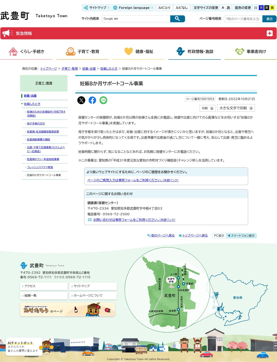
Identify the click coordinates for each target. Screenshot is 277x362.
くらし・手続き (32, 51)
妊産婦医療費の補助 (38, 139)
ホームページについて (88, 295)
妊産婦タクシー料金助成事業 (43, 159)
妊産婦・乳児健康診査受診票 (43, 131)
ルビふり (164, 7)
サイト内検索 (90, 18)
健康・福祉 (144, 51)
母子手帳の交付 (36, 123)
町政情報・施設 (200, 51)
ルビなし (182, 7)
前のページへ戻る (163, 235)
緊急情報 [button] (24, 33)
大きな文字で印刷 (233, 108)
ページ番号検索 (210, 18)
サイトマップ (97, 7)
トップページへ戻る (195, 235)
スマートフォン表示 (243, 235)
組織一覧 (30, 295)
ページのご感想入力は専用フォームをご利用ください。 (133, 180)
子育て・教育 (88, 51)
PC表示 (219, 235)
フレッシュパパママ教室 (40, 167)
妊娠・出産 (89, 68)
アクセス (29, 286)
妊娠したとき (109, 68)
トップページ (49, 68)
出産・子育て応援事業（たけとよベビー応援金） (46, 149)
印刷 (205, 108)
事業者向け (256, 51)
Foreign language (134, 7)
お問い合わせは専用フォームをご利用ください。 (134, 219)
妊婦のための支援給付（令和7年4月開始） (46, 113)
